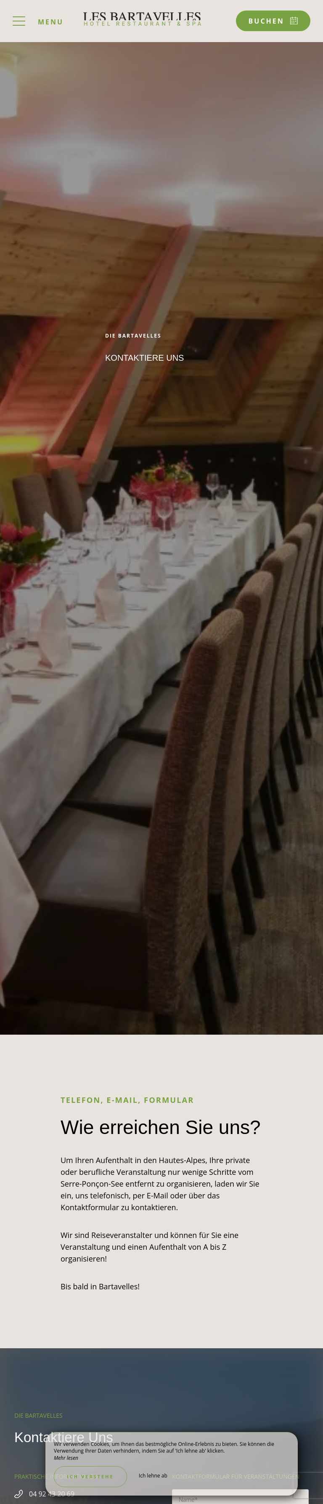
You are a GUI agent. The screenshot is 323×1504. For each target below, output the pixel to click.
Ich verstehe (90, 1476)
